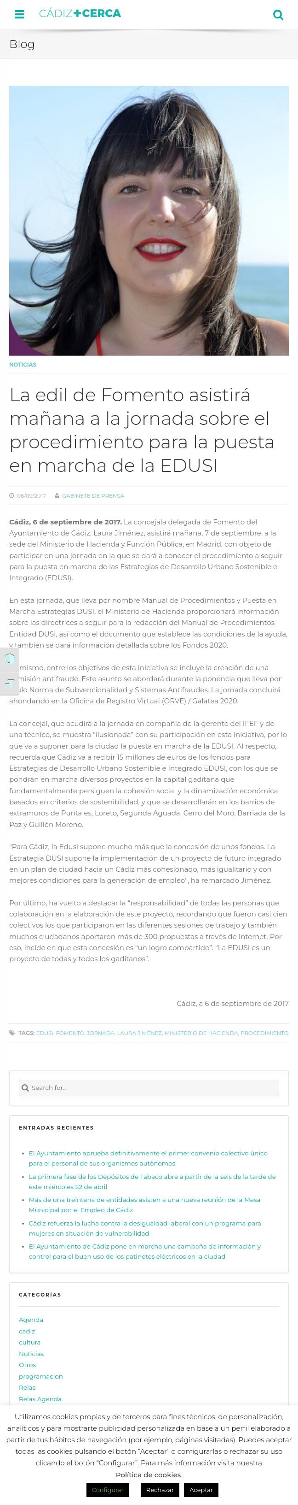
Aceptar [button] (201, 1489)
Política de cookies (148, 1474)
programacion (41, 1376)
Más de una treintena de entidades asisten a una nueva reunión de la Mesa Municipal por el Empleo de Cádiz (145, 1205)
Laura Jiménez (139, 1033)
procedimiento (264, 1033)
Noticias (22, 365)
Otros (27, 1364)
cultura (30, 1342)
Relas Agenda (40, 1399)
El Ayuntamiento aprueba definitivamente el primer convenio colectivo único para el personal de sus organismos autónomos (148, 1158)
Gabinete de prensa (93, 496)
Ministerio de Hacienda (201, 1033)
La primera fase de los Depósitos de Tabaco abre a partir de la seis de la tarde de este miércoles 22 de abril (152, 1181)
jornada (101, 1033)
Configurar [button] (108, 1489)
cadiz (27, 1331)
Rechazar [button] (160, 1489)
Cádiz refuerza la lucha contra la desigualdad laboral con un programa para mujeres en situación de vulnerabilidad (145, 1228)
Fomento (70, 1033)
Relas (27, 1387)
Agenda (31, 1319)
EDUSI (44, 1033)
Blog (22, 44)
